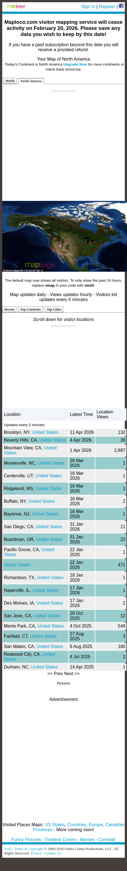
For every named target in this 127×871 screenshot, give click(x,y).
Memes (87, 839)
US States (55, 824)
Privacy (36, 853)
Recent (9, 309)
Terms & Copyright (28, 849)
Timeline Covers (61, 839)
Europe (96, 824)
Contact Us (53, 853)
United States (45, 432)
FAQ (8, 849)
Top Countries (30, 309)
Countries (76, 824)
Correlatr (107, 839)
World (9, 81)
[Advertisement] (63, 145)
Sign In (88, 6)
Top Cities (54, 309)
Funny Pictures (26, 839)
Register (107, 6)
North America (31, 81)
